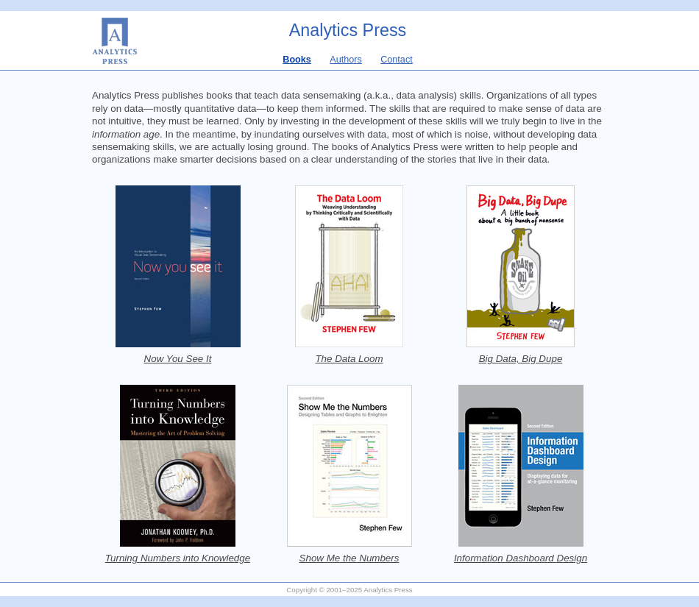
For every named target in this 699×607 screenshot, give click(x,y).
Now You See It (178, 358)
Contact (396, 59)
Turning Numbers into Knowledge (177, 558)
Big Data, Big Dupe (521, 358)
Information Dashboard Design (520, 558)
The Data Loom (349, 358)
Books (297, 59)
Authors (346, 59)
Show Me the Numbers (349, 558)
